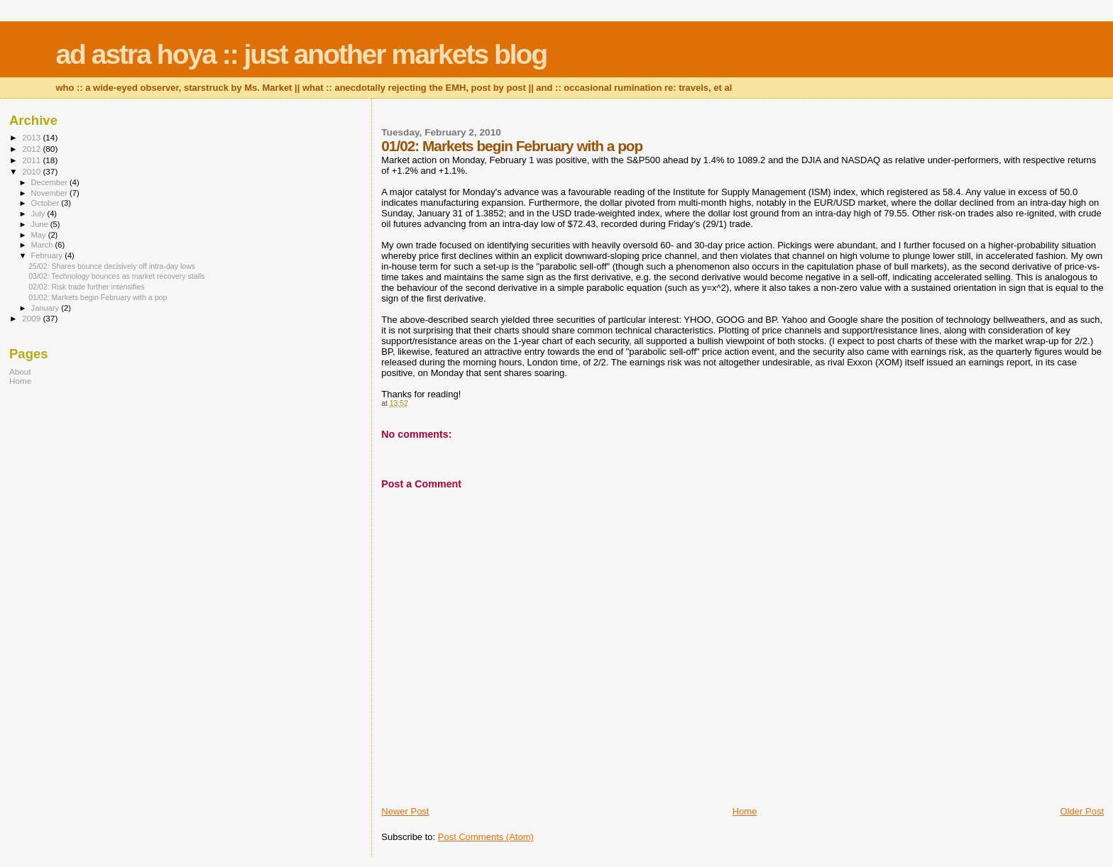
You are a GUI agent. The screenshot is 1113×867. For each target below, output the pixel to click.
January (46, 308)
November (50, 193)
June (40, 224)
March (43, 245)
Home (745, 811)
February (48, 255)
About (20, 371)
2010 (32, 171)
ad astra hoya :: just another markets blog (301, 54)
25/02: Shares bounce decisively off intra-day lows (111, 266)
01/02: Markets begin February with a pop (97, 297)
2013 (32, 137)
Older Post (1082, 811)
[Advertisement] (98, 497)
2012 (32, 148)
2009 (32, 318)
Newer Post (405, 811)
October (46, 203)
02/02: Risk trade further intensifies (86, 286)
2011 (32, 160)
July (39, 213)
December (50, 182)
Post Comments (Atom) (486, 837)
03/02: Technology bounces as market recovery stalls (116, 276)
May (39, 235)
